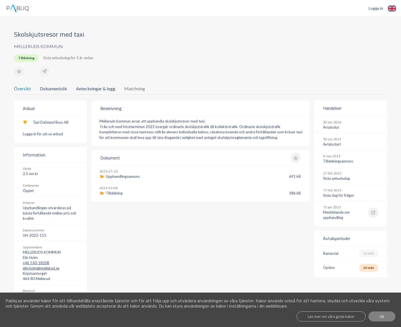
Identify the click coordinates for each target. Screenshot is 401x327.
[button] (19, 71)
